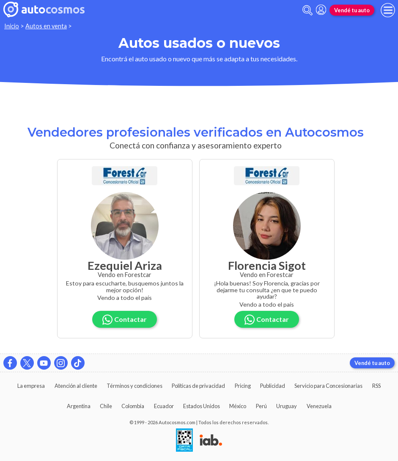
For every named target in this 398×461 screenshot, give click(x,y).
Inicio (11, 26)
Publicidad (272, 385)
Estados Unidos (201, 406)
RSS (376, 385)
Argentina (79, 406)
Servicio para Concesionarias (328, 385)
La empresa (31, 385)
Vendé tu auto (352, 10)
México (237, 406)
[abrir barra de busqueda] (307, 10)
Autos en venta (46, 26)
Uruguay (286, 406)
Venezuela (319, 406)
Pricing (243, 385)
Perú (261, 406)
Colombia (132, 406)
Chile (106, 406)
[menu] (388, 10)
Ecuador (164, 406)
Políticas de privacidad (198, 385)
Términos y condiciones (134, 385)
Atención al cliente (76, 385)
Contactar (124, 319)
